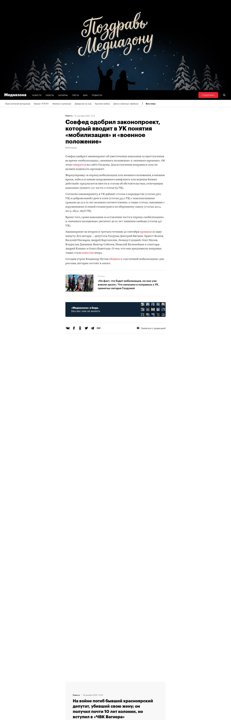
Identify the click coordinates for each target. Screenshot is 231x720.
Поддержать (208, 95)
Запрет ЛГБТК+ (41, 103)
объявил (114, 259)
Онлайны (63, 95)
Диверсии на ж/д (83, 103)
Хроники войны (102, 103)
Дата (85, 95)
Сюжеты (50, 95)
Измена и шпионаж (61, 103)
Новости (37, 95)
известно (88, 253)
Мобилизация (71, 147)
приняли (146, 232)
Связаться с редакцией (151, 328)
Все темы (151, 103)
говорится (79, 165)
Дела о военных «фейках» (126, 103)
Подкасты (97, 95)
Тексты (75, 95)
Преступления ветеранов (17, 103)
